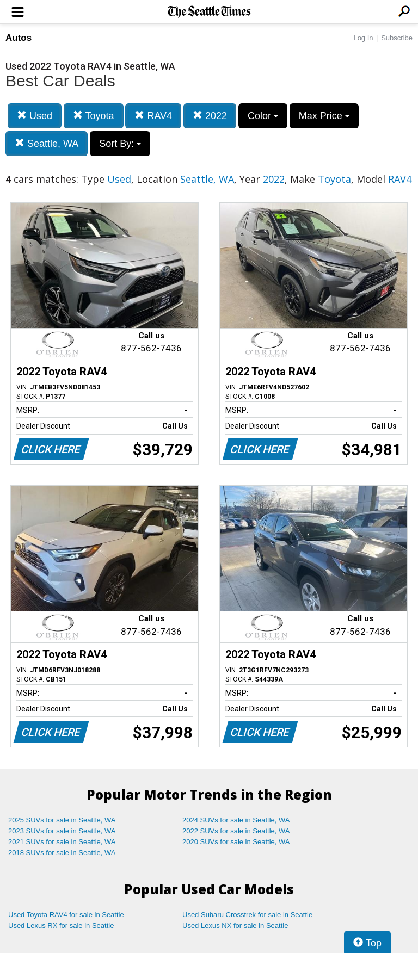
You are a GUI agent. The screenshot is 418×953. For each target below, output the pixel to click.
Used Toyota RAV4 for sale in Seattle (66, 915)
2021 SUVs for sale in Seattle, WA (62, 842)
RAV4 (153, 115)
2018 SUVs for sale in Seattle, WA (62, 853)
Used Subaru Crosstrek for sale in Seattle (247, 915)
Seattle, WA (46, 143)
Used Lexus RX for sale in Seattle (61, 925)
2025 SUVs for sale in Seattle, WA (62, 820)
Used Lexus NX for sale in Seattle (235, 925)
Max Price (324, 115)
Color (263, 115)
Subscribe (397, 38)
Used (34, 115)
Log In (363, 38)
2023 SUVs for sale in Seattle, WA (62, 831)
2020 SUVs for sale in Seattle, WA (236, 842)
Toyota (93, 115)
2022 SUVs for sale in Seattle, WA (236, 831)
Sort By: (120, 143)
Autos (18, 38)
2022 (210, 115)
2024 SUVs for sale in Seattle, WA (236, 820)
